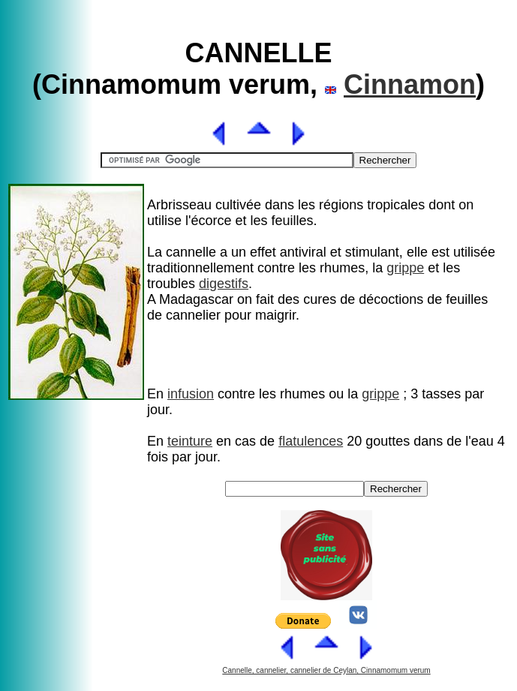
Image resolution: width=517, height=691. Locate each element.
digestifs (223, 283)
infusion (190, 393)
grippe (405, 267)
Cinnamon (410, 84)
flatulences (310, 441)
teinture (189, 441)
